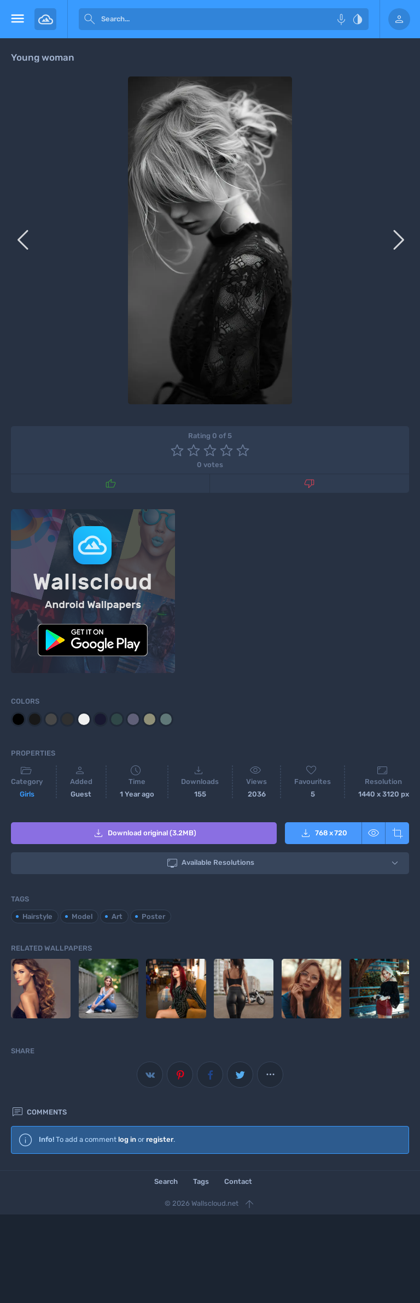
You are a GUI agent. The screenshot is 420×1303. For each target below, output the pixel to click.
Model (82, 916)
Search (166, 1181)
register (159, 1139)
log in (127, 1139)
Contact (238, 1181)
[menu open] (17, 19)
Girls (27, 794)
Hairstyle (37, 916)
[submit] (90, 19)
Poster (153, 916)
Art (117, 916)
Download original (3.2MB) (144, 833)
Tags (201, 1181)
